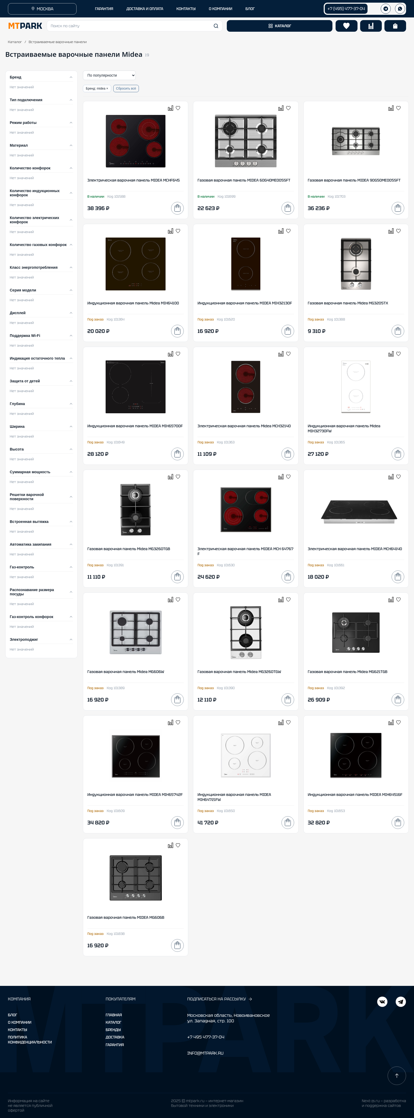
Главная (114, 1015)
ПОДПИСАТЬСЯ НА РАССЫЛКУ (220, 999)
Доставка (115, 1037)
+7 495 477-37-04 (205, 1037)
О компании (19, 1022)
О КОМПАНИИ (220, 8)
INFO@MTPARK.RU (205, 1053)
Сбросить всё (126, 88)
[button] (135, 25)
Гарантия (115, 1044)
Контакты (17, 1029)
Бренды (113, 1029)
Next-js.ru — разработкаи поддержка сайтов (384, 1103)
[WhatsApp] (400, 9)
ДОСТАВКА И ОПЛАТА (144, 8)
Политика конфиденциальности (30, 1039)
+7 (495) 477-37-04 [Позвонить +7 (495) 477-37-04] (346, 8)
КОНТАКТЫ (186, 8)
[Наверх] (397, 1075)
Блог (12, 1015)
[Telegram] (382, 1002)
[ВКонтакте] (401, 1002)
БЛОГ (250, 8)
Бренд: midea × (97, 88)
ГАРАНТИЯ (104, 8)
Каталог (15, 42)
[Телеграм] (386, 9)
